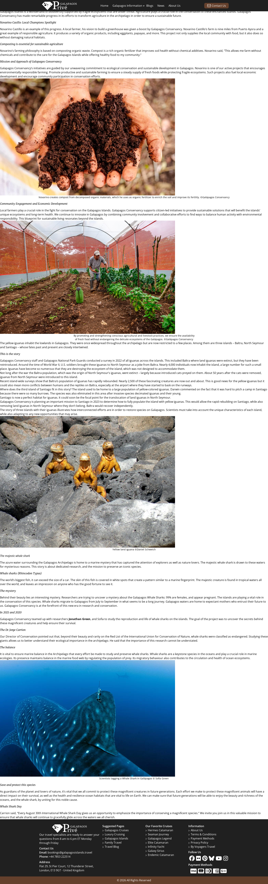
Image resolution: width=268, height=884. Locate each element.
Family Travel (112, 842)
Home (104, 6)
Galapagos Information (127, 6)
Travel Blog (110, 847)
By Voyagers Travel (201, 847)
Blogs (149, 6)
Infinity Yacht (154, 847)
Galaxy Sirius (154, 851)
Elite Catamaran (156, 842)
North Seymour (254, 343)
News (160, 6)
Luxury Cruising (113, 834)
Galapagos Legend (158, 838)
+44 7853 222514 (59, 856)
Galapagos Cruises (115, 830)
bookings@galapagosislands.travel (70, 852)
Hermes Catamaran (159, 830)
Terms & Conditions (202, 834)
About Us (174, 6)
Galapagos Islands (11, 12)
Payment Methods (201, 838)
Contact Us (216, 6)
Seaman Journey (157, 834)
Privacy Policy (198, 842)
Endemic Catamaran (159, 855)
